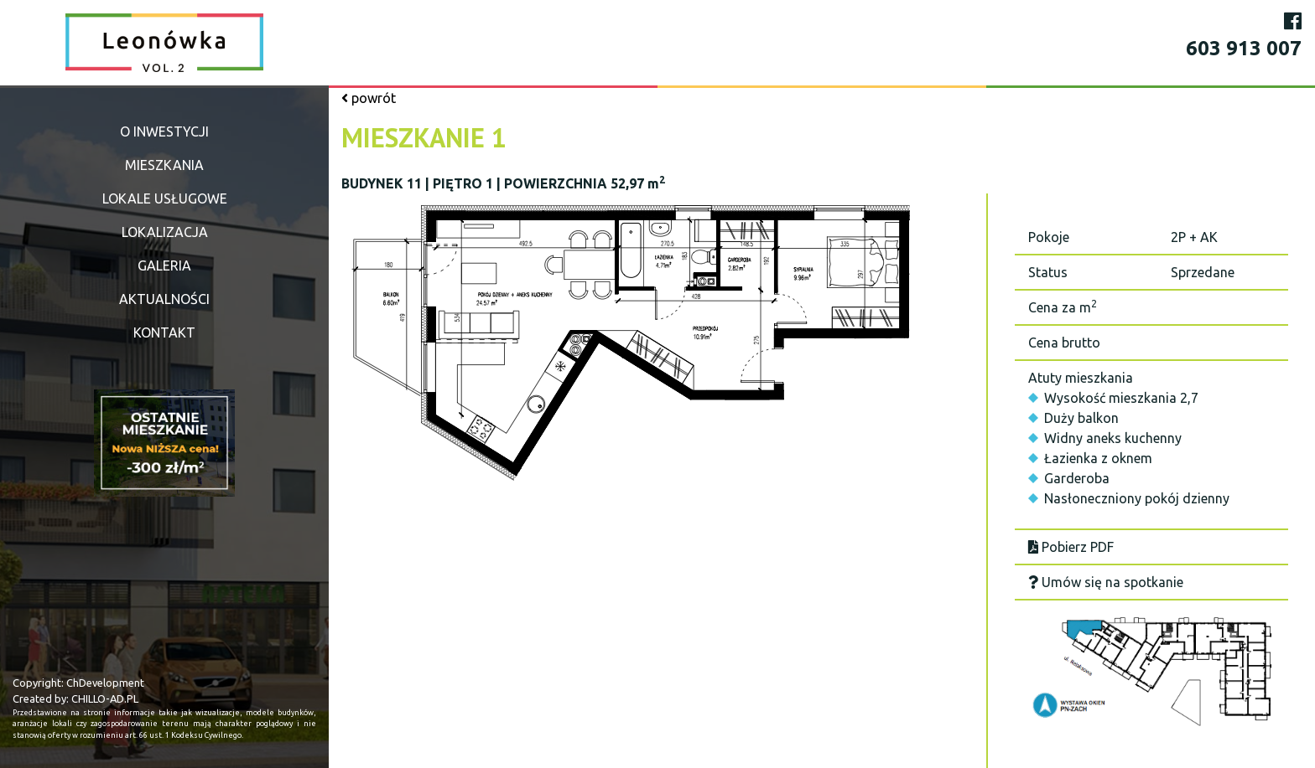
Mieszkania (164, 165)
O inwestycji (164, 131)
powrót (368, 98)
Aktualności (164, 299)
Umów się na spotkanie (1105, 582)
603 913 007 (1244, 48)
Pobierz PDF (1071, 546)
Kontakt (164, 332)
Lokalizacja (165, 232)
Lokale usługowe (164, 198)
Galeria (164, 265)
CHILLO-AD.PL (104, 698)
